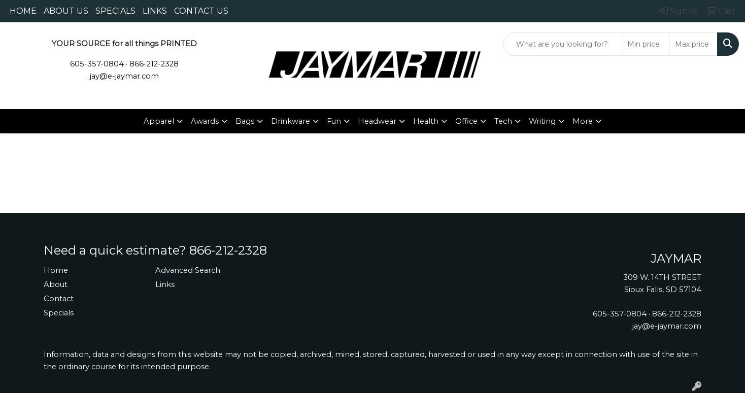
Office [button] (466, 121)
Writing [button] (542, 121)
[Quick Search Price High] (693, 44)
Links (165, 284)
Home (56, 270)
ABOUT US (66, 11)
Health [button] (425, 121)
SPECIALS (115, 11)
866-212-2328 (154, 63)
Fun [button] (334, 121)
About (55, 284)
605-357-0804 (97, 63)
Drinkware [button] (290, 121)
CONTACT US (201, 11)
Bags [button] (244, 121)
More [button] (582, 121)
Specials (59, 312)
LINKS (155, 11)
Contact (59, 298)
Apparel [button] (159, 121)
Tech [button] (503, 121)
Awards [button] (205, 121)
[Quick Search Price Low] (646, 44)
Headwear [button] (377, 121)
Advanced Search (187, 270)
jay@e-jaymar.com (124, 76)
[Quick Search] (562, 44)
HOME (23, 11)
